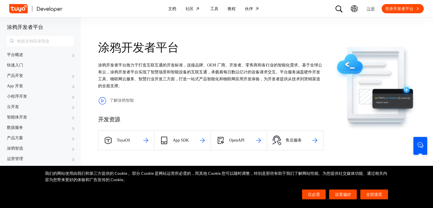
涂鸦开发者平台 (25, 27)
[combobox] (40, 41)
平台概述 (15, 55)
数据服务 (15, 127)
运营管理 (15, 159)
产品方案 (15, 138)
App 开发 (15, 86)
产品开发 (15, 75)
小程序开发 (17, 96)
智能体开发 (17, 117)
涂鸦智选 (15, 148)
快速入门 (15, 65)
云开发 (13, 107)
